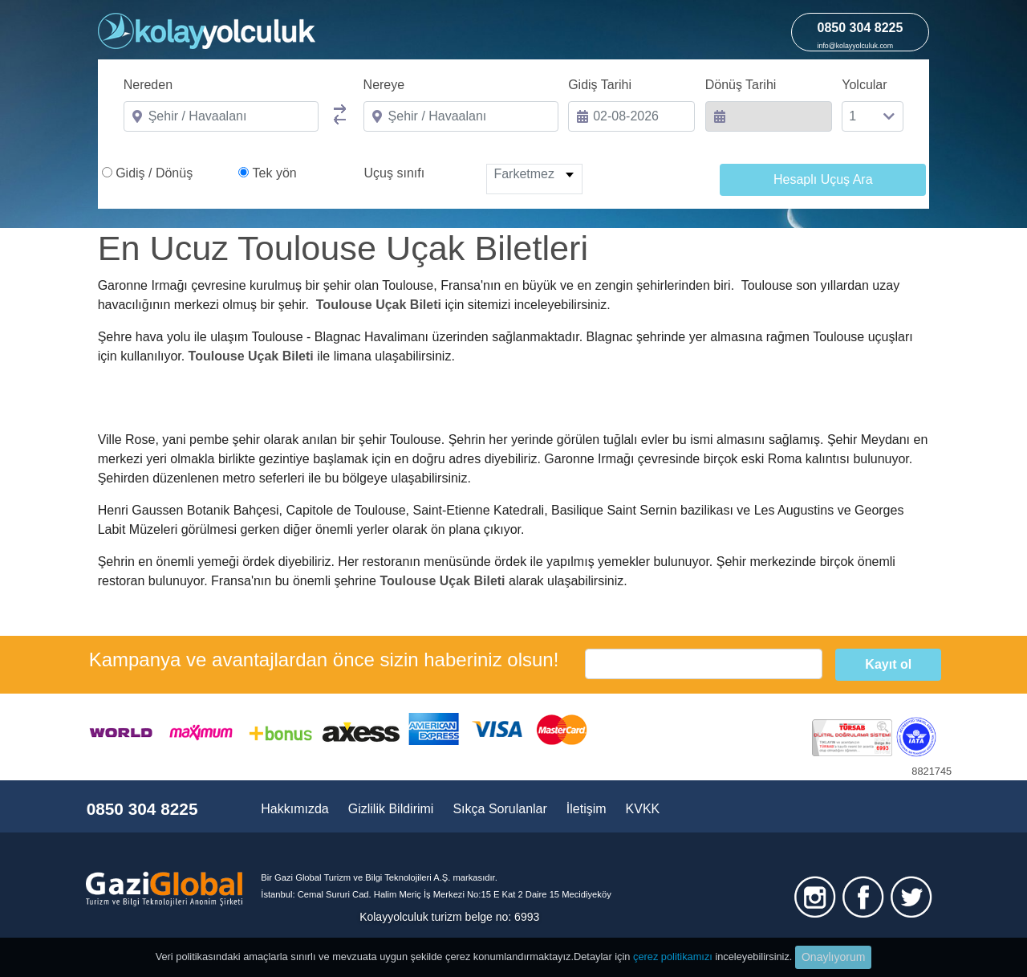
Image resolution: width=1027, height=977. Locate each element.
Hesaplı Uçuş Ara (823, 179)
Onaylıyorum (833, 957)
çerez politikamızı (672, 957)
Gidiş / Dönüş (154, 173)
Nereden (148, 85)
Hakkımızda (294, 809)
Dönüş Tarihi (741, 85)
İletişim (586, 809)
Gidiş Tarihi (599, 85)
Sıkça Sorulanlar (499, 809)
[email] (703, 664)
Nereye (384, 85)
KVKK (643, 809)
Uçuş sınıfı (394, 173)
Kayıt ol (888, 664)
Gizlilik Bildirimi (391, 809)
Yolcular (864, 85)
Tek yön (275, 173)
